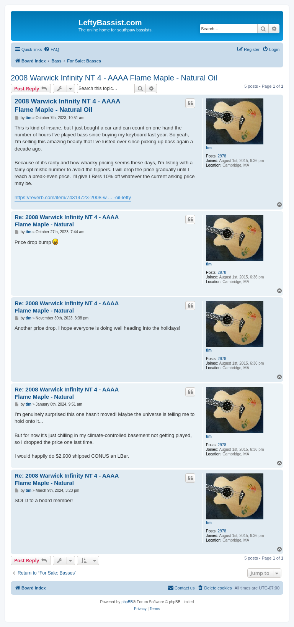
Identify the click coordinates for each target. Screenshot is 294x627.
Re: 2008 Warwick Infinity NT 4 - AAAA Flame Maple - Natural (67, 221)
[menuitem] (51, 49)
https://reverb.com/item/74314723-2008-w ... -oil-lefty (73, 197)
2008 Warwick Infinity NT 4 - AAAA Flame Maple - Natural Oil (114, 78)
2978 (222, 156)
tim (209, 148)
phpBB (127, 602)
